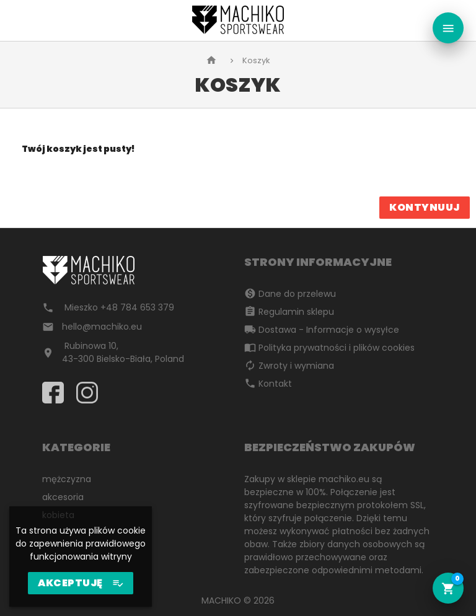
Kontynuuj (424, 207)
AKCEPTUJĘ (80, 583)
